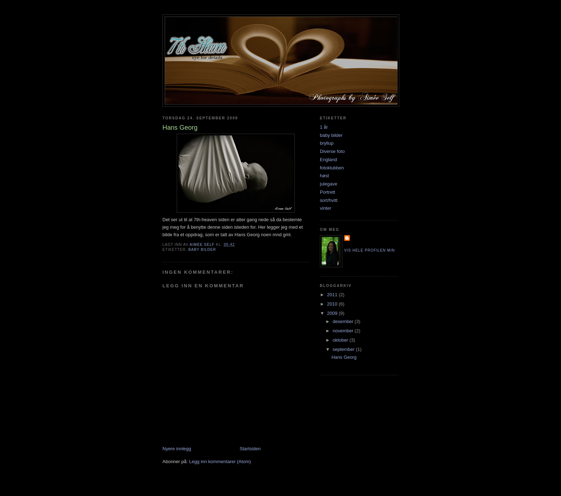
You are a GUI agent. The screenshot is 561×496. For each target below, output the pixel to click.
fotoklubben (332, 167)
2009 (333, 313)
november (344, 330)
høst (324, 175)
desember (344, 321)
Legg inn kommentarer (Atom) (220, 461)
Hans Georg (343, 357)
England (328, 159)
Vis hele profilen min (369, 250)
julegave (328, 184)
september (344, 349)
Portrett (327, 192)
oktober (341, 340)
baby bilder (202, 250)
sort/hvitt (328, 200)
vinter (325, 208)
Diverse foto (332, 151)
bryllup (326, 143)
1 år (324, 127)
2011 (333, 294)
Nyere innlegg (176, 448)
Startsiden (250, 448)
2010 (333, 304)
